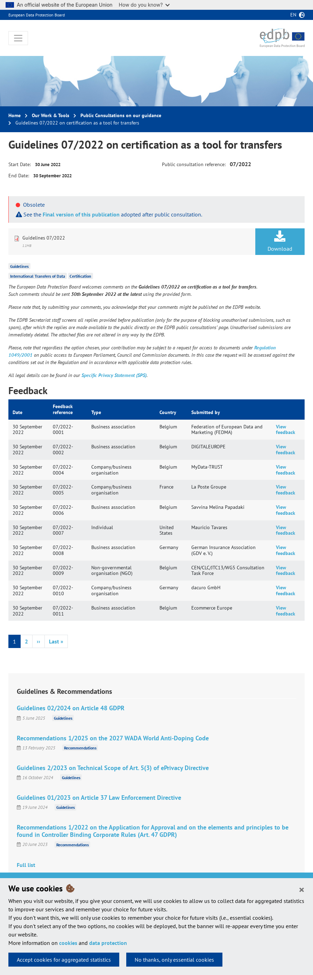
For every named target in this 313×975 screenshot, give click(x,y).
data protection (108, 942)
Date (17, 412)
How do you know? (144, 5)
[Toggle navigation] (18, 38)
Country (167, 412)
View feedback (285, 430)
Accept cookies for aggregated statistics (64, 959)
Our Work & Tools (50, 115)
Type (96, 412)
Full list (26, 864)
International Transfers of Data (37, 276)
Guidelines (19, 266)
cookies (68, 942)
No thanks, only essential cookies (174, 959)
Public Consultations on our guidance (120, 115)
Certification (80, 276)
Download (279, 241)
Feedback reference (63, 409)
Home (14, 115)
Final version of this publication (81, 214)
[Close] (302, 889)
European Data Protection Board (36, 14)
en (293, 15)
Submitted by (205, 412)
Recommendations (80, 747)
